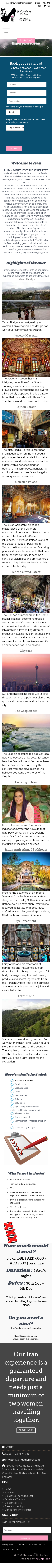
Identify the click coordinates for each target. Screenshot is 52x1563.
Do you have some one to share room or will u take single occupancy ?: (25, 121)
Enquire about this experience (26, 1339)
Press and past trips (15, 1506)
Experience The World (16, 1499)
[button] (4, 47)
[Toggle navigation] (6, 31)
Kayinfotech (42, 1558)
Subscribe (25, 1538)
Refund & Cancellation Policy (32, 1544)
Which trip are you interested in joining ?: (24, 107)
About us (9, 1492)
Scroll (35, 1553)
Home (8, 1489)
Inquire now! (26, 1430)
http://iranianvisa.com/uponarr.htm (26, 1328)
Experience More (13, 1503)
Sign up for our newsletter (18, 1510)
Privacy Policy (8, 1544)
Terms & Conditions (11, 1549)
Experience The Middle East (19, 1496)
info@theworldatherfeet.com (19, 3)
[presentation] (27, 138)
